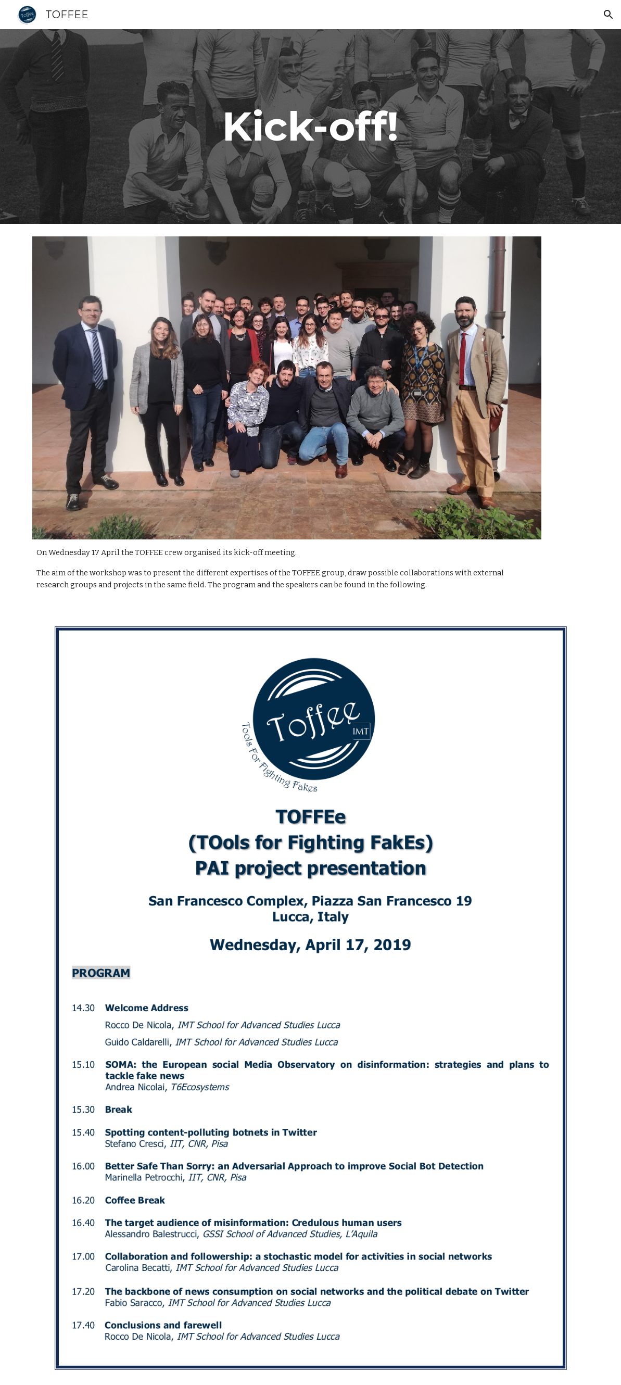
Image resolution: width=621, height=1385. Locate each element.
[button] (608, 14)
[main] (311, 126)
